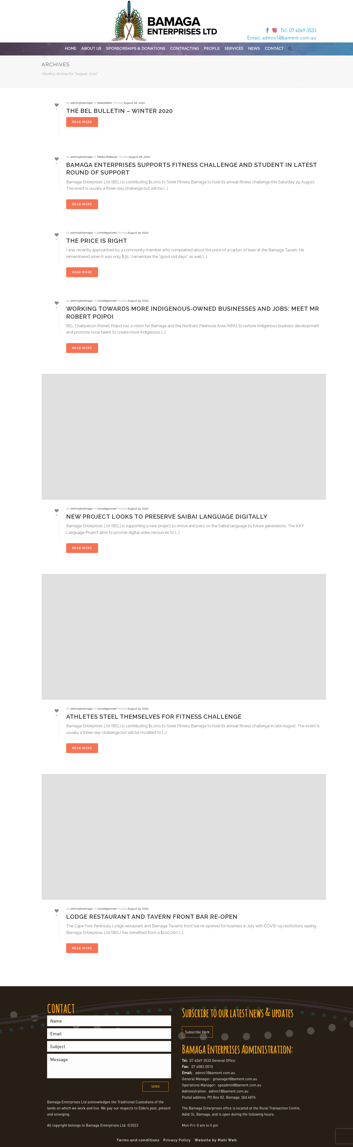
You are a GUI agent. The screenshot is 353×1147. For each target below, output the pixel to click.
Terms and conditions (137, 1140)
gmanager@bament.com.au (235, 1078)
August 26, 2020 (139, 157)
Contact (274, 49)
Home (70, 49)
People (212, 49)
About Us (91, 49)
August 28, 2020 (134, 103)
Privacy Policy (177, 1140)
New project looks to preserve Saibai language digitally (166, 516)
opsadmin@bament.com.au (239, 1084)
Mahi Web (227, 1140)
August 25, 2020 (138, 232)
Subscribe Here (197, 1031)
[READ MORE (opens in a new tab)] (82, 122)
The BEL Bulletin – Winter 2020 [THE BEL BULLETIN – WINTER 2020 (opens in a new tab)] (119, 110)
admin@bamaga (81, 103)
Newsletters (105, 103)
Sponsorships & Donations (135, 49)
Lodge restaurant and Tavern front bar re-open (152, 916)
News (254, 49)
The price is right (96, 240)
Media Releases (107, 157)
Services (234, 49)
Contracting (184, 49)
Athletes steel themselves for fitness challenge (153, 716)
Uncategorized (106, 232)
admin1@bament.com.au (215, 1072)
